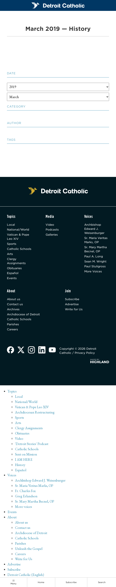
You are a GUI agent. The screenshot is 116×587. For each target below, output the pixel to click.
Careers (12, 330)
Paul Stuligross (95, 267)
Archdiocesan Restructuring (35, 413)
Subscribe (72, 299)
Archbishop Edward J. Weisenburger (94, 229)
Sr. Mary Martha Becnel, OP (95, 249)
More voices (23, 507)
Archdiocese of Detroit (23, 315)
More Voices (93, 272)
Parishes (13, 325)
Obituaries (14, 268)
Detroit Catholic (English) (26, 575)
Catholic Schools (19, 249)
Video (50, 224)
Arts (10, 254)
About (12, 518)
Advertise (72, 305)
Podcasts (52, 229)
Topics (12, 392)
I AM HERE (24, 460)
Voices (12, 476)
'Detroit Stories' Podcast (31, 444)
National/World (18, 229)
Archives (13, 310)
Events (12, 278)
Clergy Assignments (16, 261)
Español (13, 273)
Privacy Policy (85, 353)
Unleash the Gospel (28, 549)
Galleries (52, 235)
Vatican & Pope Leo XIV (18, 237)
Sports (11, 244)
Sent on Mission (26, 455)
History (20, 465)
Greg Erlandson (26, 497)
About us (13, 299)
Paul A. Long (93, 256)
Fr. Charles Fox (25, 491)
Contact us (15, 305)
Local (11, 224)
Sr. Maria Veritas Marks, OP (96, 240)
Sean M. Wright (95, 261)
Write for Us (74, 310)
